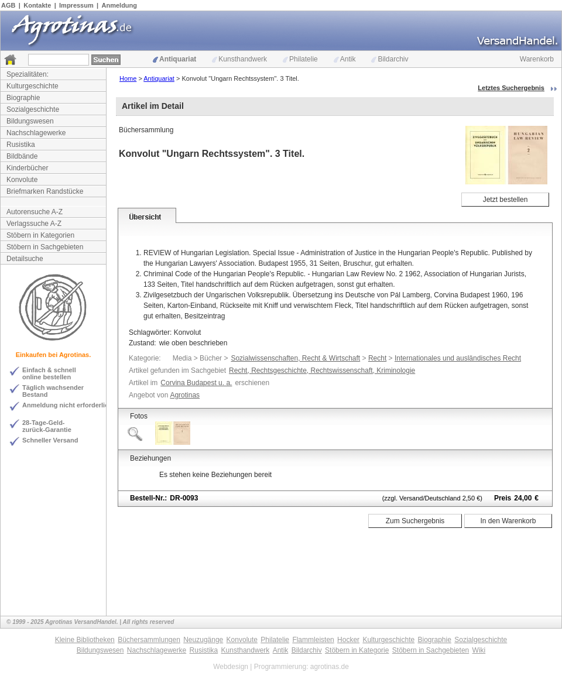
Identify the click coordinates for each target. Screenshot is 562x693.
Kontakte (37, 5)
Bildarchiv (389, 59)
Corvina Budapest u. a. (196, 383)
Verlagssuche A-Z (33, 223)
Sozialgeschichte (32, 109)
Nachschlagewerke (36, 133)
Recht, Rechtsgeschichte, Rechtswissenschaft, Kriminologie (322, 370)
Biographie (23, 98)
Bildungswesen (30, 121)
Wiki (479, 650)
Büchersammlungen (149, 640)
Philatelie (300, 59)
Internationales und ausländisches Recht (458, 358)
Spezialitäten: (27, 74)
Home (127, 78)
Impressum (76, 5)
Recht (377, 358)
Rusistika (20, 144)
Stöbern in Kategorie (357, 650)
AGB (8, 5)
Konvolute (21, 180)
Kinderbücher (27, 168)
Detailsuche (24, 259)
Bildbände (21, 156)
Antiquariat (174, 59)
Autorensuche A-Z (34, 212)
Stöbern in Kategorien (40, 235)
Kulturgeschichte (32, 86)
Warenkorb (537, 59)
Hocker (348, 640)
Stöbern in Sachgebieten (44, 247)
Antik (345, 59)
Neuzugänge (203, 640)
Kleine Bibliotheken (85, 640)
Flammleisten (313, 640)
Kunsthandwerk (239, 59)
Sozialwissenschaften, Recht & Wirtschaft (295, 358)
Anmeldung (120, 5)
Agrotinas (185, 395)
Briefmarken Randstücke (44, 191)
